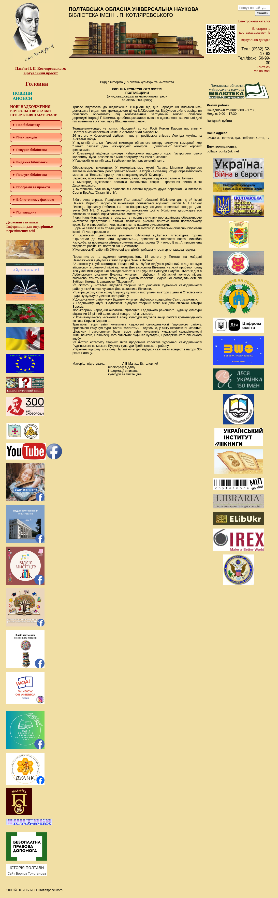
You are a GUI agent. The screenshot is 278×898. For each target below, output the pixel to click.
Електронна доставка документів (254, 30)
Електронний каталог (254, 21)
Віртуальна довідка (255, 40)
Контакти (263, 67)
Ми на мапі (262, 71)
